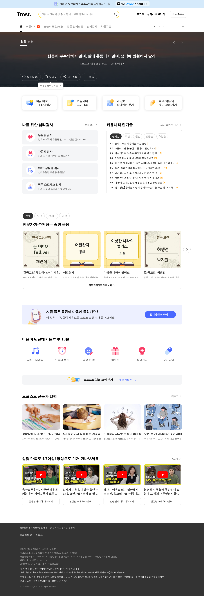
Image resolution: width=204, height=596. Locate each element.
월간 (137, 136)
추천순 (162, 136)
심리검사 (92, 26)
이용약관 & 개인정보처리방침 (34, 528)
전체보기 (91, 124)
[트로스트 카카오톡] (181, 529)
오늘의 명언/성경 (53, 26)
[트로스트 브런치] (173, 529)
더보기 (176, 396)
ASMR (52, 215)
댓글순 (149, 136)
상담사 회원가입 (156, 14)
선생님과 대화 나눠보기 (41, 501)
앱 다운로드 (178, 14)
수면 (39, 215)
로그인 (140, 14)
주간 (127, 136)
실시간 (115, 136)
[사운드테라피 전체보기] (102, 285)
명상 (64, 215)
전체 (27, 215)
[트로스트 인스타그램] (165, 529)
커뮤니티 (33, 26)
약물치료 (106, 26)
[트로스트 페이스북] (158, 529)
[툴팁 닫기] (60, 85)
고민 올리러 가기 (171, 124)
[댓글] (50, 77)
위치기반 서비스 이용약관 (62, 528)
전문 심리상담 (75, 26)
